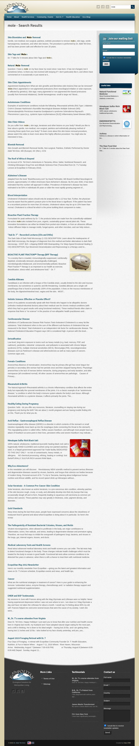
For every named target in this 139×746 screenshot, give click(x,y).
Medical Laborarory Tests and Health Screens (29, 545)
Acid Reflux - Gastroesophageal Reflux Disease (30, 420)
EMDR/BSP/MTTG (107, 121)
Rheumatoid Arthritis (17, 384)
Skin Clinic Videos (16, 122)
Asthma (102, 134)
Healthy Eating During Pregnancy (23, 404)
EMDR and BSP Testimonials (21, 596)
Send (107, 732)
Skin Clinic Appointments (19, 82)
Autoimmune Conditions (19, 102)
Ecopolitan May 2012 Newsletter (23, 565)
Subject (107, 701)
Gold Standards (15, 508)
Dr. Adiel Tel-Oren (19, 743)
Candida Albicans (16, 279)
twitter (98, 6)
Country (107, 693)
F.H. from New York (80, 714)
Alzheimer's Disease (17, 175)
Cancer (11, 579)
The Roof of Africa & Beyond (21, 158)
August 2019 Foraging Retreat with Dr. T (27, 638)
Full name (106, 43)
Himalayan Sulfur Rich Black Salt (23, 440)
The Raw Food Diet (108, 146)
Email (105, 50)
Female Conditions (16, 361)
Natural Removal (18, 65)
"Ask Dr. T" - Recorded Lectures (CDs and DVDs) (30, 235)
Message (107, 708)
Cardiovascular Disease (19, 319)
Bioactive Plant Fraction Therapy (23, 215)
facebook (103, 6)
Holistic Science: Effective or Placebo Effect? (29, 299)
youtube (108, 6)
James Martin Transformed (83, 704)
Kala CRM (127, 743)
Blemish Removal (16, 144)
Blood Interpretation (17, 195)
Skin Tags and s (17, 54)
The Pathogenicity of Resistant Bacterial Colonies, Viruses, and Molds (40, 525)
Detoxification (14, 338)
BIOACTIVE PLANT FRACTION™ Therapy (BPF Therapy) (33, 254)
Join (106, 64)
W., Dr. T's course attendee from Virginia (26, 618)
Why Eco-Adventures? (18, 466)
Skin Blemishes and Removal (24, 37)
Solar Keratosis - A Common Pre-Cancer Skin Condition (34, 485)
